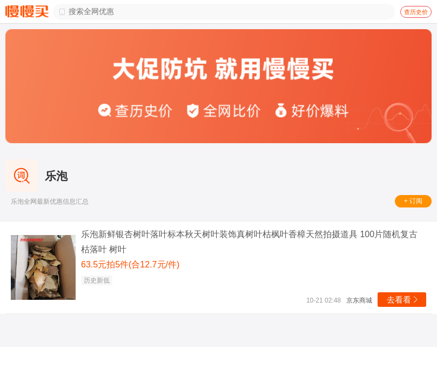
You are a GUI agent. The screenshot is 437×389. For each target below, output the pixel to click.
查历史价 (416, 12)
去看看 (403, 299)
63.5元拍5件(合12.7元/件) (130, 264)
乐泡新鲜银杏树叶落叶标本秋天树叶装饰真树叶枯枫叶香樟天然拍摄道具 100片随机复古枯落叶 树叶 (249, 242)
